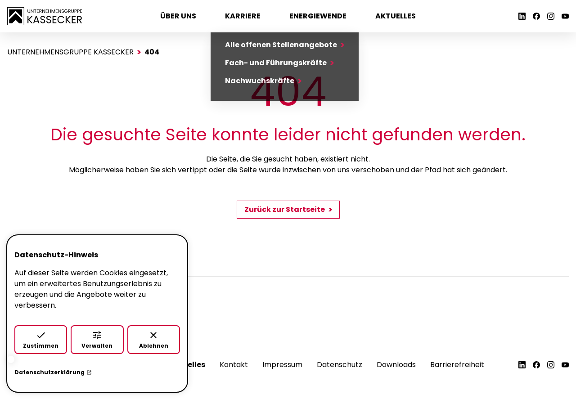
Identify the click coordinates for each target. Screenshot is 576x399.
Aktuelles (395, 16)
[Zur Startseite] (44, 15)
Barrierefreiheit (457, 364)
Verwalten (96, 340)
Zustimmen (40, 340)
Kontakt (234, 364)
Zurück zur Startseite (284, 209)
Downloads (396, 364)
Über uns (178, 16)
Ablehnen (153, 340)
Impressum (282, 364)
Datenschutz (339, 364)
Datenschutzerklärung (53, 372)
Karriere (243, 16)
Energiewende (317, 16)
